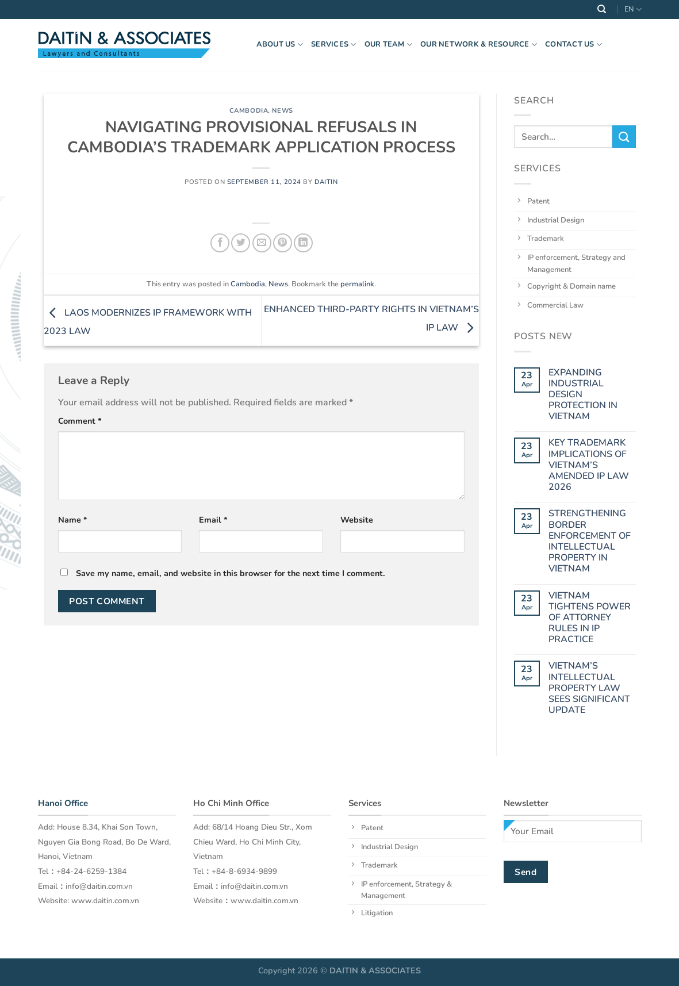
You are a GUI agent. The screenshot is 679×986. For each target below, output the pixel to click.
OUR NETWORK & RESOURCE (478, 44)
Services (333, 44)
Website (356, 519)
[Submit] (623, 136)
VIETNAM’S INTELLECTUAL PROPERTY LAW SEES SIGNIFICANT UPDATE (589, 688)
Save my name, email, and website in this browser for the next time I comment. (230, 573)
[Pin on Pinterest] (282, 242)
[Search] (601, 9)
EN (632, 9)
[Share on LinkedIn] (303, 242)
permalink (357, 284)
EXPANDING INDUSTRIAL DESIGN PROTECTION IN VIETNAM (582, 394)
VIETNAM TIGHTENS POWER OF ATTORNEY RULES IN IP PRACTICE (589, 617)
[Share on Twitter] (240, 242)
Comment (80, 421)
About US (280, 44)
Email (213, 519)
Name (72, 519)
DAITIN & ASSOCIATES (375, 970)
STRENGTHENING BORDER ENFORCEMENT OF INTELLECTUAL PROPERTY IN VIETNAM (589, 541)
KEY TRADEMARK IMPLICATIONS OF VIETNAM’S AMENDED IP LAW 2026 (588, 465)
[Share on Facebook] (219, 242)
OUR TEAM (389, 44)
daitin (325, 182)
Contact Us (573, 44)
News (282, 110)
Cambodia (248, 110)
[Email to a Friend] (261, 242)
